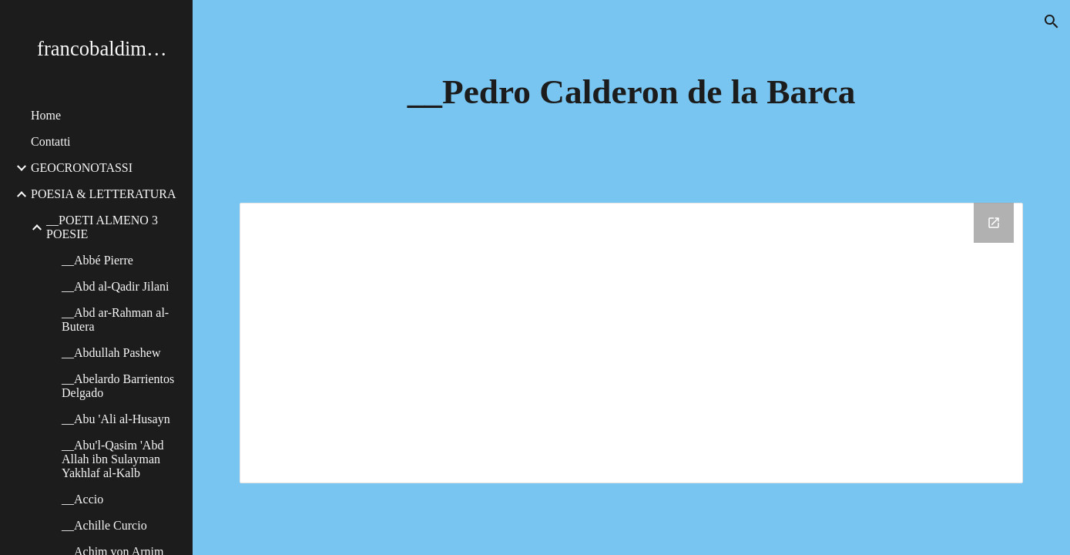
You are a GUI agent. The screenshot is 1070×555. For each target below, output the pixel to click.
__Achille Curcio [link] (104, 525)
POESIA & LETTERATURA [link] (103, 193)
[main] (631, 92)
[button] (1051, 21)
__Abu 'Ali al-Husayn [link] (116, 419)
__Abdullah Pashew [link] (111, 352)
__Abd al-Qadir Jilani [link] (115, 286)
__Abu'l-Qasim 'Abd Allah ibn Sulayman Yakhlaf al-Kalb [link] (112, 459)
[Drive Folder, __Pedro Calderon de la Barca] (631, 343)
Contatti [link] (51, 141)
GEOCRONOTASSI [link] (81, 167)
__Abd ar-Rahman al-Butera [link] (115, 319)
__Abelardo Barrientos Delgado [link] (118, 385)
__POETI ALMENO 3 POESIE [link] (102, 227)
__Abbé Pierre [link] (97, 260)
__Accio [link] (82, 499)
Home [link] (46, 115)
